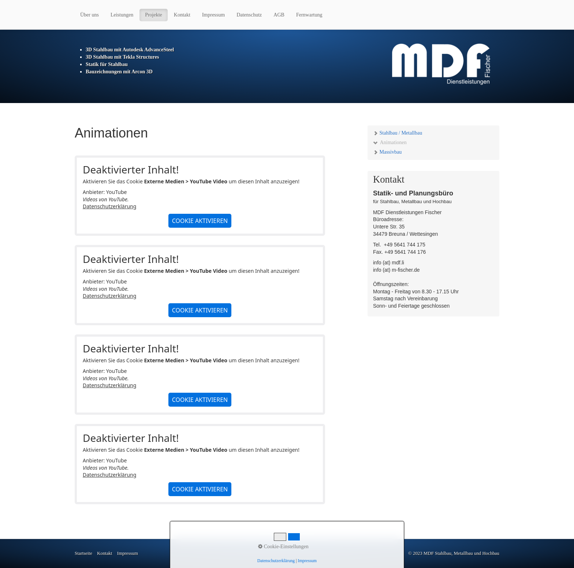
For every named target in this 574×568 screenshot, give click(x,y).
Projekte (153, 15)
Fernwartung (309, 15)
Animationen (390, 142)
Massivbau (387, 152)
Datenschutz (249, 15)
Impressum (213, 15)
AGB (278, 15)
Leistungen (122, 15)
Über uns (89, 15)
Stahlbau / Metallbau (397, 133)
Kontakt (182, 15)
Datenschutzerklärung (109, 206)
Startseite (83, 553)
